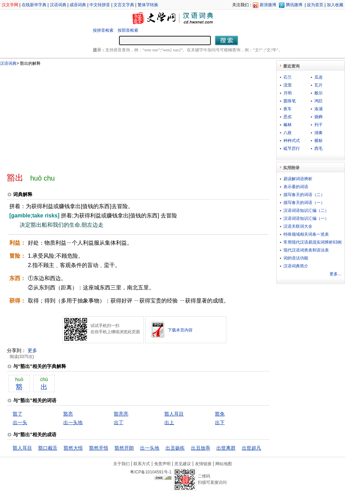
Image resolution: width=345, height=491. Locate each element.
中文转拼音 (99, 4)
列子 (318, 124)
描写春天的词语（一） (304, 202)
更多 (32, 350)
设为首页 (315, 4)
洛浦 (318, 108)
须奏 (318, 132)
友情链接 (203, 463)
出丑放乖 (200, 448)
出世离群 (226, 448)
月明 (287, 93)
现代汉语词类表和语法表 (306, 250)
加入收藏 (335, 4)
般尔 (318, 93)
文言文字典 (124, 4)
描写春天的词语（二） (304, 194)
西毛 (318, 148)
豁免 (220, 414)
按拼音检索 (103, 30)
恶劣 (287, 116)
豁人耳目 (174, 414)
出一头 (20, 422)
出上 (169, 422)
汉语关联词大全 (297, 226)
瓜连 (318, 77)
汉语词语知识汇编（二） (306, 210)
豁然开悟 (98, 448)
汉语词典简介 (295, 266)
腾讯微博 (294, 4)
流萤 (287, 85)
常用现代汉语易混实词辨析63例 (312, 242)
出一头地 (73, 422)
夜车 (287, 108)
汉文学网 (10, 4)
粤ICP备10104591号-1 (150, 472)
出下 (220, 422)
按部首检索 (128, 30)
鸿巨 (318, 101)
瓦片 (318, 85)
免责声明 (162, 463)
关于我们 (121, 463)
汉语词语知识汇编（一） (306, 218)
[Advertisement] (123, 116)
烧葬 (318, 116)
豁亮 (68, 414)
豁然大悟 (73, 448)
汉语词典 (58, 4)
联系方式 (141, 463)
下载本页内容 (180, 330)
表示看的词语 (295, 186)
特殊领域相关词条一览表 (306, 234)
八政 (287, 132)
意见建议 (182, 463)
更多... (335, 274)
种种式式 (291, 140)
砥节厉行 (291, 148)
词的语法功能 (295, 258)
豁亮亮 (121, 414)
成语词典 (77, 4)
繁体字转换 (148, 4)
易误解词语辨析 (297, 178)
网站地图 (223, 463)
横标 (318, 140)
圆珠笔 (289, 101)
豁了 (17, 414)
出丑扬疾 (175, 448)
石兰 (287, 77)
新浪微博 (268, 4)
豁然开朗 (124, 448)
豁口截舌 (47, 448)
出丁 (118, 422)
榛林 (287, 124)
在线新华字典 (34, 4)
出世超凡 (251, 448)
